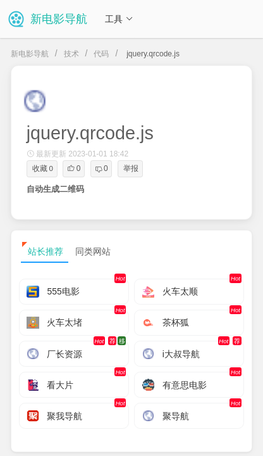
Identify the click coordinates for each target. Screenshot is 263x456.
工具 (119, 19)
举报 (130, 168)
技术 (71, 53)
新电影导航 (30, 53)
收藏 (42, 168)
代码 (101, 53)
